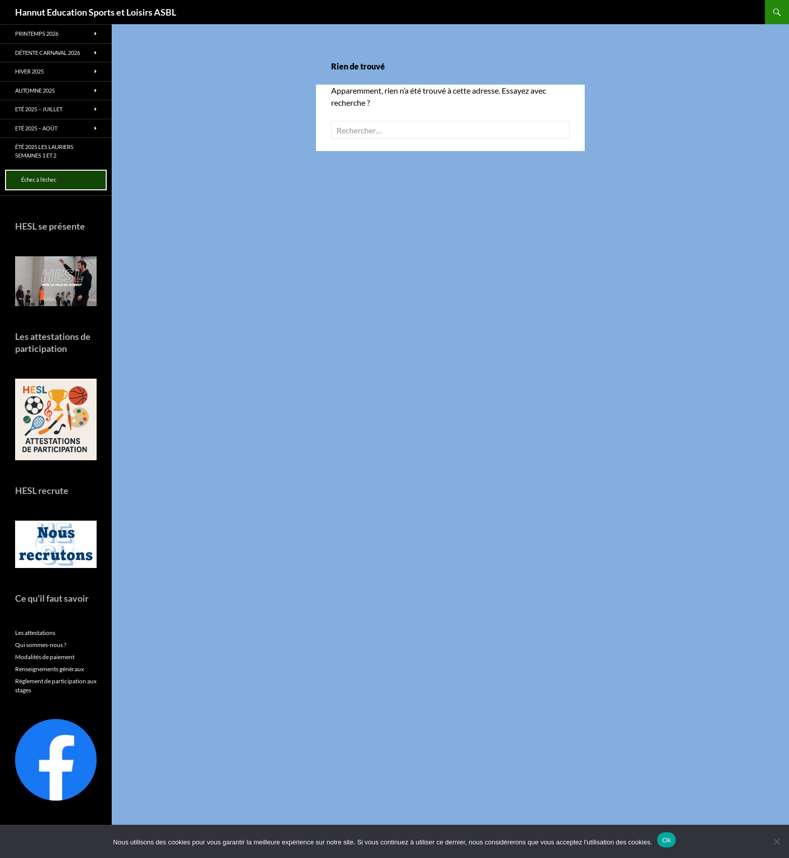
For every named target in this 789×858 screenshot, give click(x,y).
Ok (666, 840)
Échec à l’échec (38, 179)
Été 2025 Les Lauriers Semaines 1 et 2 (44, 151)
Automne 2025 (35, 90)
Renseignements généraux (49, 669)
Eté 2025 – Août (36, 128)
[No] (776, 841)
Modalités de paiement (44, 657)
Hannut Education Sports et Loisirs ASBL (95, 12)
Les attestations (35, 632)
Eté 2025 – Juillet (38, 109)
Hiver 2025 (29, 71)
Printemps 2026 (36, 33)
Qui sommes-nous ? (40, 645)
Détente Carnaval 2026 (47, 52)
